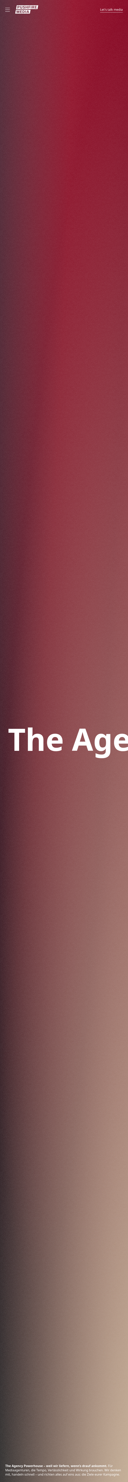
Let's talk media (111, 9)
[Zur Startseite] (26, 9)
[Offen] (7, 9)
